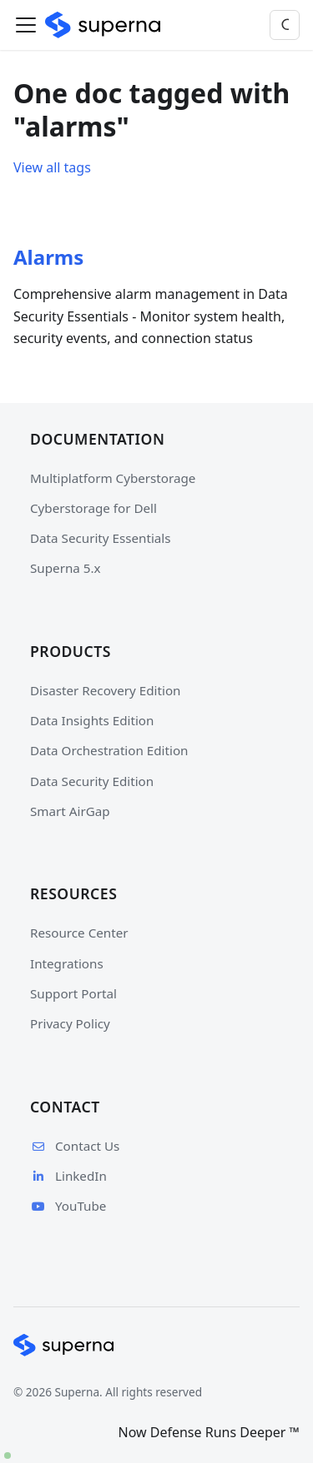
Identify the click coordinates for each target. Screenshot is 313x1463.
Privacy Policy (70, 1023)
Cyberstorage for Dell (93, 508)
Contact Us (74, 1145)
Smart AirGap (70, 811)
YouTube (68, 1205)
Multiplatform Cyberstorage (112, 478)
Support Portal (73, 993)
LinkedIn (68, 1175)
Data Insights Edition (92, 720)
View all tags (52, 167)
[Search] (285, 25)
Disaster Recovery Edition (105, 690)
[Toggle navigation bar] (25, 24)
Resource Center (79, 932)
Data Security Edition (92, 781)
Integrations (66, 963)
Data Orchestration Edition (109, 750)
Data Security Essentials (100, 538)
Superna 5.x (65, 568)
